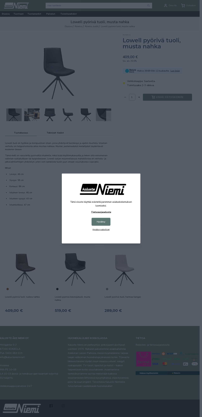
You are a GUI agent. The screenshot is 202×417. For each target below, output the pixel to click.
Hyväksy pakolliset (101, 229)
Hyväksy (101, 221)
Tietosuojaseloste (101, 212)
